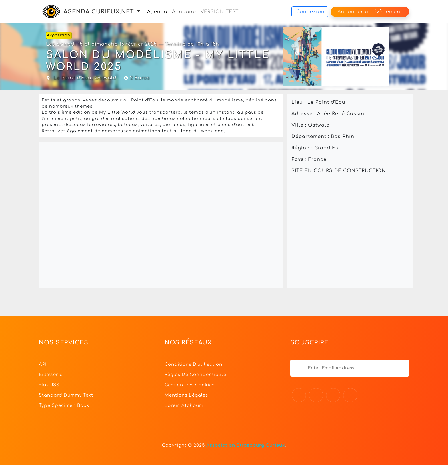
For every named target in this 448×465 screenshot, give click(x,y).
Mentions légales (186, 395)
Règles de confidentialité (195, 374)
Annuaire (184, 11)
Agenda (157, 11)
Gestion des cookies (190, 385)
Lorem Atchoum (184, 405)
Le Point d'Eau (72, 77)
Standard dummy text (66, 395)
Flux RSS (49, 385)
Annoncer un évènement (369, 11)
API (43, 364)
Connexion (310, 11)
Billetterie (51, 374)
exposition (58, 35)
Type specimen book (64, 405)
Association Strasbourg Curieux (245, 445)
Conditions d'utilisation (193, 364)
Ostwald (105, 77)
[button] (138, 11)
